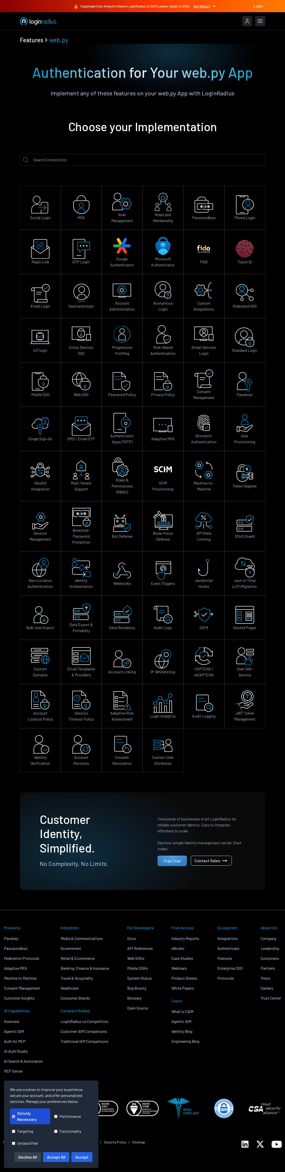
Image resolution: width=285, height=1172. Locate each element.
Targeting (22, 1131)
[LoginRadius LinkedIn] (245, 1144)
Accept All (56, 1157)
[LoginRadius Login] (247, 21)
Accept (81, 1157)
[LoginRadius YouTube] (276, 1144)
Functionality (67, 1131)
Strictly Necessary (24, 1116)
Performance (67, 1116)
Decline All (27, 1157)
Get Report (205, 6)
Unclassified (25, 1143)
